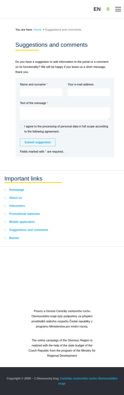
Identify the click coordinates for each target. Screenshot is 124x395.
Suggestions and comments (28, 229)
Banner (13, 237)
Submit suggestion (38, 142)
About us (15, 197)
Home (38, 29)
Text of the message (33, 103)
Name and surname (33, 84)
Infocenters (16, 205)
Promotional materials (24, 213)
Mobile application (21, 221)
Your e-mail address (81, 84)
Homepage (16, 189)
